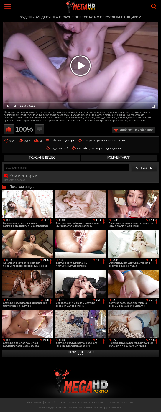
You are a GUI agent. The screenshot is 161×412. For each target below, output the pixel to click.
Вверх (155, 405)
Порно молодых (102, 140)
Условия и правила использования (86, 402)
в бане (86, 148)
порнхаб (63, 148)
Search (154, 6)
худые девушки (113, 148)
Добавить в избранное (136, 129)
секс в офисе (97, 148)
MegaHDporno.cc (86, 6)
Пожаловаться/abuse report (121, 402)
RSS (63, 402)
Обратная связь (34, 402)
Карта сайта (51, 402)
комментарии (118, 157)
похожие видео (42, 157)
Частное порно (119, 140)
